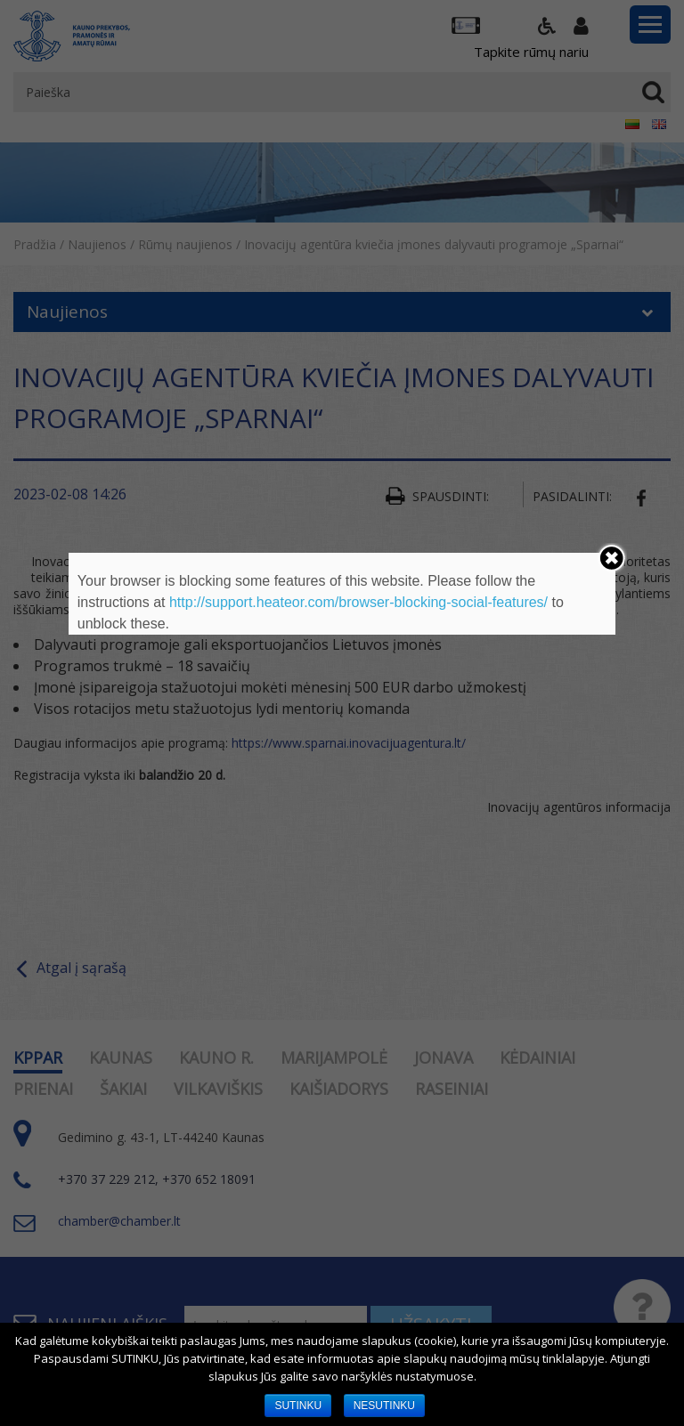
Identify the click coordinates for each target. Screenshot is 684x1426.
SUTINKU (298, 1405)
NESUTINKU (384, 1405)
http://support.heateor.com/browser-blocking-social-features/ (358, 602)
